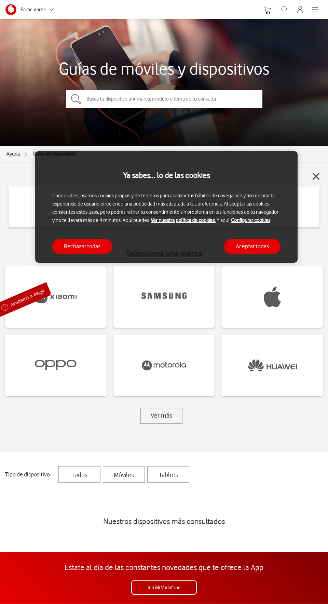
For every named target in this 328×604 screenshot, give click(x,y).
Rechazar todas (82, 246)
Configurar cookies (250, 220)
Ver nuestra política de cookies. (183, 220)
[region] (166, 207)
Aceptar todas (252, 246)
